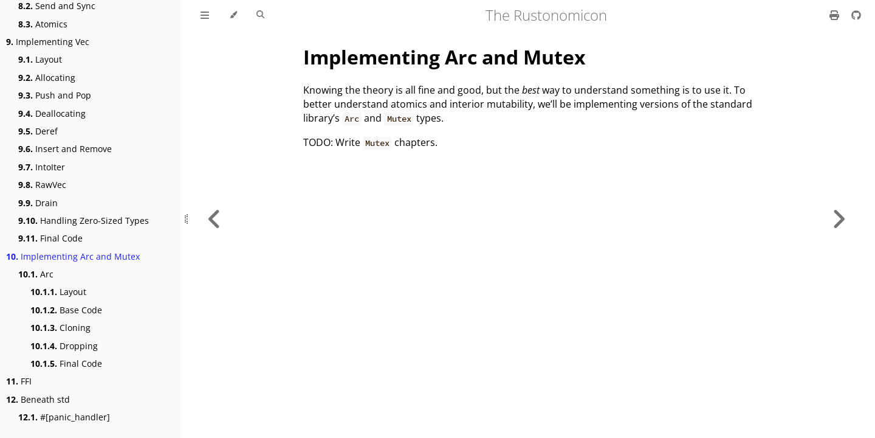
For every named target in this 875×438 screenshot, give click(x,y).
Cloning (60, 327)
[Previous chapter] (214, 219)
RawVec (42, 184)
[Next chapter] (838, 219)
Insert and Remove (65, 149)
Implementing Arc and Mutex (73, 256)
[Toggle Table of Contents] (204, 15)
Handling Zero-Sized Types (83, 220)
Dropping (64, 346)
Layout (40, 59)
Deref (38, 131)
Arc (35, 274)
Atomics (42, 24)
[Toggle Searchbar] (260, 15)
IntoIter (41, 167)
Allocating (46, 77)
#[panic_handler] (64, 417)
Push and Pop (54, 95)
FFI (19, 381)
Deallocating (52, 113)
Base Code (66, 310)
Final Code (50, 238)
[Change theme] (233, 15)
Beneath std (38, 399)
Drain (38, 203)
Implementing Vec (47, 41)
